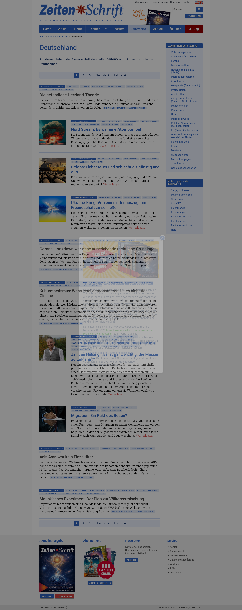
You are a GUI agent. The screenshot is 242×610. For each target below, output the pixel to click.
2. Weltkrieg (72, 87)
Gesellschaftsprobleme (184, 56)
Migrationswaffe (180, 118)
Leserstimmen (159, 2)
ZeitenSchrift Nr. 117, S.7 (83, 159)
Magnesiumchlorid (181, 194)
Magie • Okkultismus (81, 346)
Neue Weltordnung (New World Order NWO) (184, 136)
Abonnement (141, 2)
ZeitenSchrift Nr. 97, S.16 (83, 407)
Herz (173, 229)
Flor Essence (178, 221)
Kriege (174, 146)
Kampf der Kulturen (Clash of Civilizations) (184, 100)
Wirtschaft (126, 124)
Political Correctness (51, 286)
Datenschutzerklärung (182, 559)
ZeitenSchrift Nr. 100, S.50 (84, 336)
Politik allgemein (135, 87)
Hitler (174, 114)
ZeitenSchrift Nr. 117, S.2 (83, 121)
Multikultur (177, 150)
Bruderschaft (149, 197)
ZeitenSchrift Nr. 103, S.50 (52, 282)
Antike (96, 346)
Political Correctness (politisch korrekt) (183, 124)
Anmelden (131, 559)
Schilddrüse (177, 199)
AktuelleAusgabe (138, 13)
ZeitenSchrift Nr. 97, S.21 (52, 449)
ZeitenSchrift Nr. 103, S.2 (52, 241)
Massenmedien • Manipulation (85, 124)
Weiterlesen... (110, 146)
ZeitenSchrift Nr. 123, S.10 (52, 87)
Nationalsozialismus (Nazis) (182, 71)
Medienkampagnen (181, 159)
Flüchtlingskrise (180, 141)
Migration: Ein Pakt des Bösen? (99, 415)
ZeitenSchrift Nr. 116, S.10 (84, 197)
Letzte (120, 75)
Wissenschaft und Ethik (71, 244)
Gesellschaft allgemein (110, 197)
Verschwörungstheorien (143, 343)
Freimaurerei (127, 340)
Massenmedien (179, 105)
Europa (175, 60)
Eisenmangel (178, 207)
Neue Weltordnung (49, 244)
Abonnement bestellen (100, 583)
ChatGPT (176, 203)
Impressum (176, 572)
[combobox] (184, 9)
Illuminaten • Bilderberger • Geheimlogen (90, 343)
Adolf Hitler (177, 94)
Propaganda (177, 110)
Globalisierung (131, 121)
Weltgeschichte (179, 154)
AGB (172, 568)
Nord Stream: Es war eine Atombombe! (106, 129)
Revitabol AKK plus (181, 216)
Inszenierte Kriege (116, 87)
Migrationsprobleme (81, 349)
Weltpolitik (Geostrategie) (185, 85)
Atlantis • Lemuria (130, 346)
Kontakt (187, 2)
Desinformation (180, 65)
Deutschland (77, 36)
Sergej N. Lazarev (181, 190)
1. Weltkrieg (177, 163)
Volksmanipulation (181, 52)
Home (42, 36)
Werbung (174, 564)
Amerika (85, 87)
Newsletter (194, 16)
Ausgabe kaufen (64, 596)
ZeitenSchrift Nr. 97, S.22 (52, 491)
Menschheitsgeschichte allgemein (57, 90)
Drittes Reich (178, 89)
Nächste (102, 75)
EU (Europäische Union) (184, 130)
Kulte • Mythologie (111, 346)
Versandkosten (178, 555)
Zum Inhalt (47, 596)
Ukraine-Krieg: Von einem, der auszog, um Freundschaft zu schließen (108, 205)
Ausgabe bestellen (137, 108)
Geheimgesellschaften (183, 168)
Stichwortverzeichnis (58, 36)
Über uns (175, 2)
